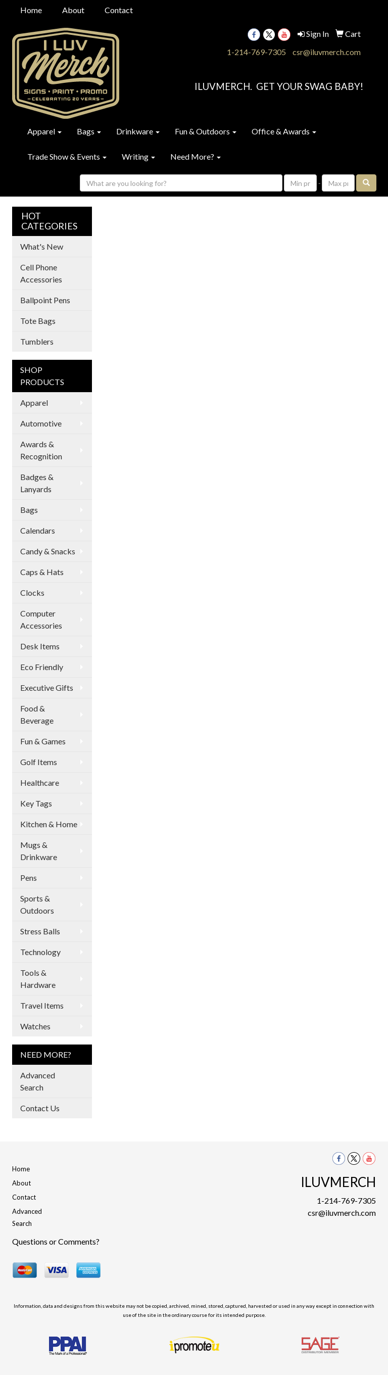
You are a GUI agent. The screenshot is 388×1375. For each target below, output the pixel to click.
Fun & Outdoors (205, 131)
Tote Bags (38, 320)
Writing (138, 156)
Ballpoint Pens (45, 300)
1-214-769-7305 (256, 52)
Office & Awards (284, 131)
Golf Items (38, 762)
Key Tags (36, 803)
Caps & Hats (42, 572)
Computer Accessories (41, 619)
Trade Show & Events (67, 156)
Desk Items (40, 646)
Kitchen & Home (48, 824)
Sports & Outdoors (37, 904)
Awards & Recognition (41, 450)
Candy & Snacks (47, 551)
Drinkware (138, 131)
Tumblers (37, 341)
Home (31, 10)
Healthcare (39, 782)
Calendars (37, 530)
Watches (35, 1026)
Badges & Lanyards (37, 483)
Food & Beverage (37, 714)
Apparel (44, 131)
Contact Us (40, 1108)
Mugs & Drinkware (38, 851)
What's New (41, 246)
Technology (40, 952)
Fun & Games (43, 741)
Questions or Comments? (56, 1241)
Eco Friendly (41, 667)
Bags (89, 131)
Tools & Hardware (38, 978)
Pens (28, 877)
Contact (119, 10)
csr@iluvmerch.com (327, 52)
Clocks (32, 592)
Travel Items (42, 1005)
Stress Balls (40, 931)
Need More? (195, 156)
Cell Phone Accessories (41, 273)
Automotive (41, 423)
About (73, 10)
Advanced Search (37, 1081)
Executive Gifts (46, 687)
